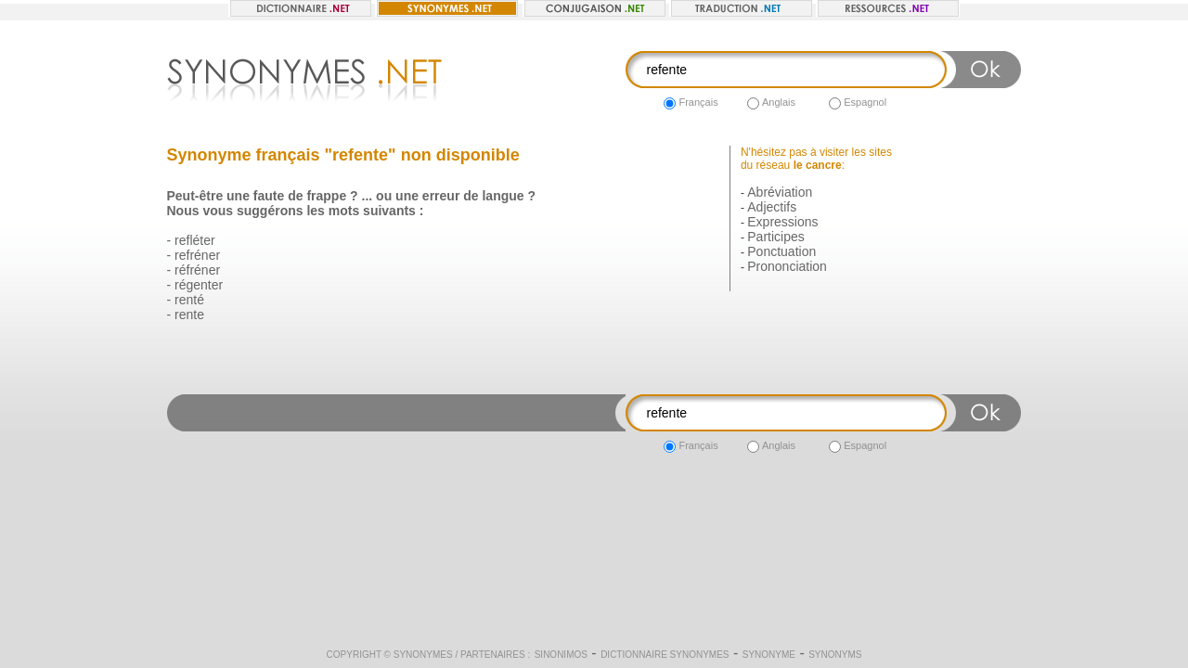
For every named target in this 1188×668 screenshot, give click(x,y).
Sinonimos (561, 654)
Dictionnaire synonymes (664, 654)
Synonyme (768, 654)
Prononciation (787, 266)
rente (189, 314)
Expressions (782, 221)
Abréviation (779, 192)
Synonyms (834, 654)
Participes (775, 236)
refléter (194, 240)
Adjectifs (771, 206)
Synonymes (423, 654)
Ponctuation (781, 251)
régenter (198, 284)
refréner (197, 255)
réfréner (197, 270)
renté (189, 299)
